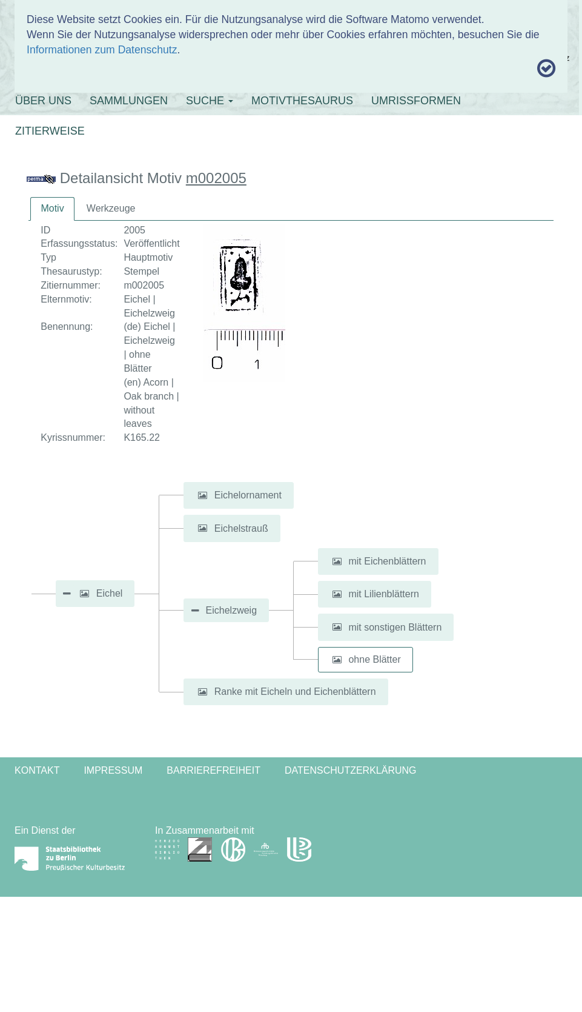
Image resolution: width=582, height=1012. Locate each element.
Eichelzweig (231, 610)
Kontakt (37, 770)
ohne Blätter (374, 659)
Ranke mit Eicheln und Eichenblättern (295, 691)
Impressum (113, 770)
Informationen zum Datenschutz (102, 50)
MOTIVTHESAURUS (302, 101)
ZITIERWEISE (50, 131)
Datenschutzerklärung (351, 770)
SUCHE (209, 101)
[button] (84, 594)
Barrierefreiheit (213, 770)
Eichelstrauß (241, 528)
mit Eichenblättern (387, 561)
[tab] (52, 209)
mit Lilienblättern (383, 594)
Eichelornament (248, 495)
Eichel (109, 593)
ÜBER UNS (43, 101)
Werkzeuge (111, 208)
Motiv (52, 208)
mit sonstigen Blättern (394, 627)
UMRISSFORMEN (416, 101)
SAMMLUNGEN (129, 101)
